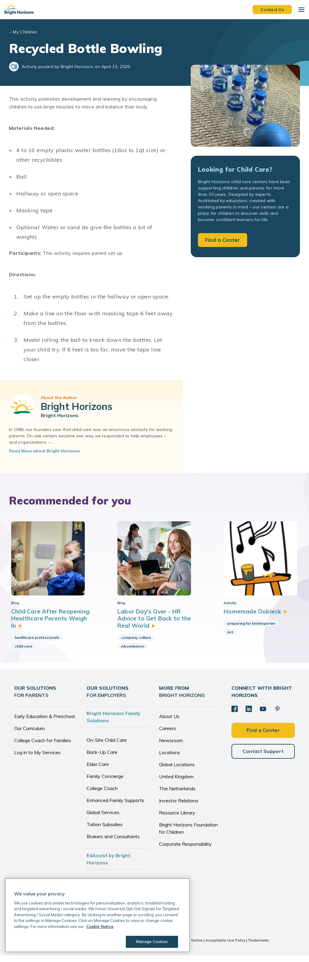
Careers (167, 735)
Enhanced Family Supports (115, 807)
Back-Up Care (102, 759)
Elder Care (98, 771)
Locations (169, 759)
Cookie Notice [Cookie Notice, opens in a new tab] (99, 926)
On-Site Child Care (107, 747)
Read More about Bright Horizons (44, 451)
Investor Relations (178, 807)
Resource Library (177, 819)
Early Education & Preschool (44, 723)
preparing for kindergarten (246, 629)
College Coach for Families (42, 747)
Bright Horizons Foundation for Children (188, 835)
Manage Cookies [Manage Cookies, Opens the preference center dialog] (151, 941)
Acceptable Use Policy (225, 947)
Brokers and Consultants (113, 843)
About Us (169, 723)
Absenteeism (130, 652)
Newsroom (171, 747)
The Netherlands (177, 795)
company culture (133, 644)
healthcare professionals (37, 644)
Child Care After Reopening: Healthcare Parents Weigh (44, 624)
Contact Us (272, 9)
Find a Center (222, 239)
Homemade (250, 617)
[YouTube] (262, 715)
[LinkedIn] (248, 715)
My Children (25, 32)
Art (225, 638)
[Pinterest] (276, 715)
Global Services (103, 819)
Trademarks (258, 947)
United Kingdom (176, 783)
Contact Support (263, 757)
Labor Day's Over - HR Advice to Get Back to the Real (152, 624)
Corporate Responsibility (185, 851)
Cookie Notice (190, 947)
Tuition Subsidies (105, 831)
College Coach (102, 795)
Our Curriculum (29, 735)
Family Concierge (105, 783)
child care (23, 652)
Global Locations (177, 771)
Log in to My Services (37, 759)
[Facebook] (234, 715)
